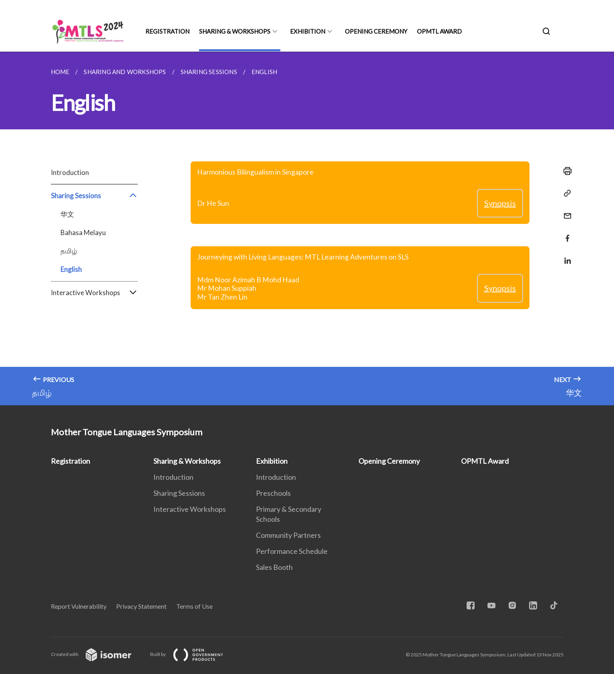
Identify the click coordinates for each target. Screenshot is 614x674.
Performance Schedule (292, 551)
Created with (97, 654)
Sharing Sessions (94, 195)
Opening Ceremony (376, 31)
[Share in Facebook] (565, 233)
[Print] (565, 171)
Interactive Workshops (94, 292)
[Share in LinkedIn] (565, 256)
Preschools (273, 493)
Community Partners (288, 535)
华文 (67, 214)
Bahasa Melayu (83, 232)
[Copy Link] (565, 193)
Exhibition (307, 31)
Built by (193, 654)
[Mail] (565, 211)
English (71, 269)
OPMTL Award (439, 31)
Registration (167, 31)
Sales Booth (274, 567)
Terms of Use (194, 606)
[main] (307, 228)
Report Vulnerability (79, 606)
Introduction (70, 172)
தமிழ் (68, 251)
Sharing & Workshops (234, 31)
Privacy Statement (141, 606)
